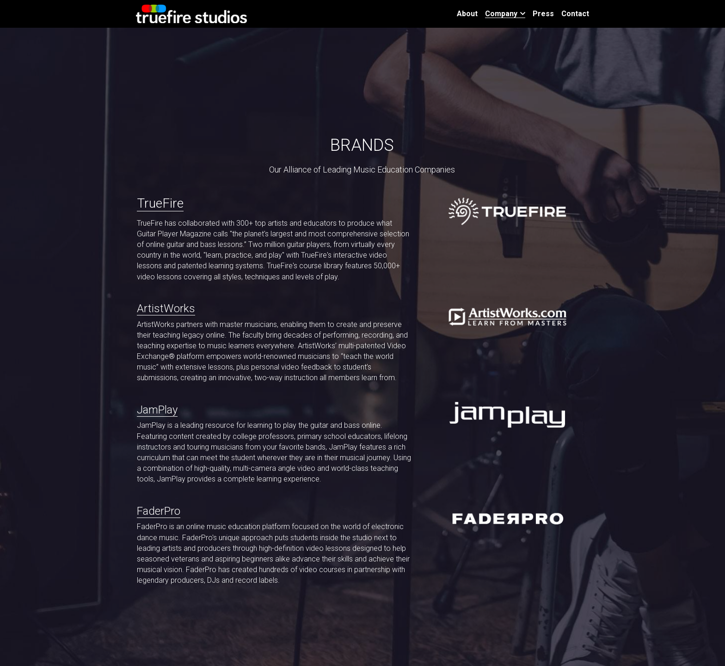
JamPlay (157, 409)
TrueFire (160, 203)
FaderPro (158, 511)
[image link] (191, 13)
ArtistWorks (166, 308)
